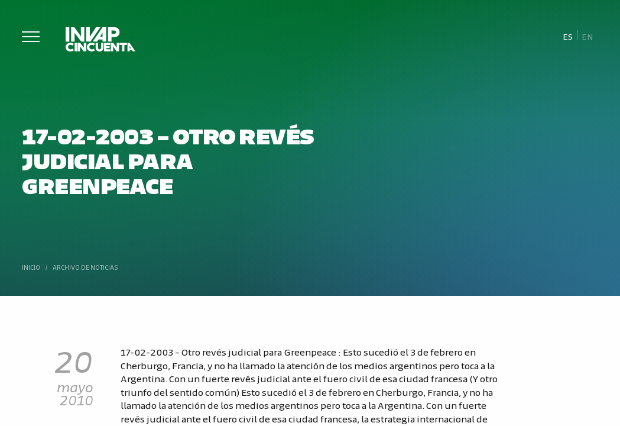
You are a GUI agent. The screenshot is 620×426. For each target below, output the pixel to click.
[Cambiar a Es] (568, 35)
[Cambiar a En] (587, 35)
